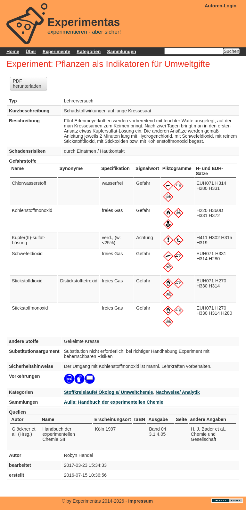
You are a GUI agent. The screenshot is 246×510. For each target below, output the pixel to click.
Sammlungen (121, 51)
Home (12, 51)
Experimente (56, 51)
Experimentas (83, 22)
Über (31, 51)
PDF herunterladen (27, 83)
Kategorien (89, 51)
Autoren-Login (220, 5)
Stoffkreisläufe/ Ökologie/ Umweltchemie (108, 392)
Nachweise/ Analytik (178, 392)
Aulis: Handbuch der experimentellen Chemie (113, 402)
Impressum (140, 501)
